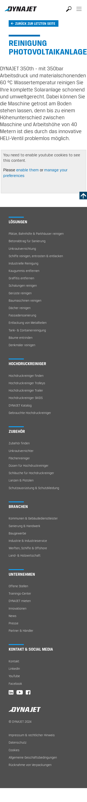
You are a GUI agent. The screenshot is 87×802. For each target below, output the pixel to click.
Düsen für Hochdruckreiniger (28, 465)
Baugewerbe (17, 533)
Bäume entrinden (20, 337)
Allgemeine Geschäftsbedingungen (33, 757)
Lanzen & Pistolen (21, 480)
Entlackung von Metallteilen (28, 322)
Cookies (14, 750)
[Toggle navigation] (79, 12)
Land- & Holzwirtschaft (24, 555)
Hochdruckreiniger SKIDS (26, 398)
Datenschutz (17, 742)
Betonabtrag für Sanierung (27, 241)
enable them (28, 169)
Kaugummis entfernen (24, 271)
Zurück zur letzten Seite (35, 23)
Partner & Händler (21, 630)
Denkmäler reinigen (22, 345)
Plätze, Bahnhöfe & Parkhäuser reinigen (36, 233)
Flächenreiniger (19, 458)
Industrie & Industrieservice (28, 540)
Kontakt (14, 661)
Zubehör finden (19, 443)
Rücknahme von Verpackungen (30, 765)
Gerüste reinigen (20, 293)
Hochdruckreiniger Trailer (26, 390)
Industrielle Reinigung (23, 263)
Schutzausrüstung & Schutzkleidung (34, 488)
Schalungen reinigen (23, 285)
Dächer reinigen (20, 308)
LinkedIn (14, 668)
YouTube (14, 676)
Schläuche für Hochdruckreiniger (31, 473)
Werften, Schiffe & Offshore (28, 548)
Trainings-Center (20, 593)
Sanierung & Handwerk (24, 526)
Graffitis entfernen (21, 278)
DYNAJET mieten (20, 601)
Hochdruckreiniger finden (26, 375)
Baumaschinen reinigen (25, 300)
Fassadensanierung (22, 315)
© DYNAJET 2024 (20, 721)
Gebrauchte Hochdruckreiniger (30, 413)
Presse (13, 623)
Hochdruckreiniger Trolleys (27, 383)
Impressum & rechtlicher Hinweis (32, 735)
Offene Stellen (18, 586)
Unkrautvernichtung (22, 248)
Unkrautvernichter (21, 451)
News (12, 616)
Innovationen (17, 608)
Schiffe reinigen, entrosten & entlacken (36, 256)
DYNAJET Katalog (20, 405)
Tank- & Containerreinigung (27, 330)
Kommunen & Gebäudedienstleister (33, 518)
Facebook (15, 683)
